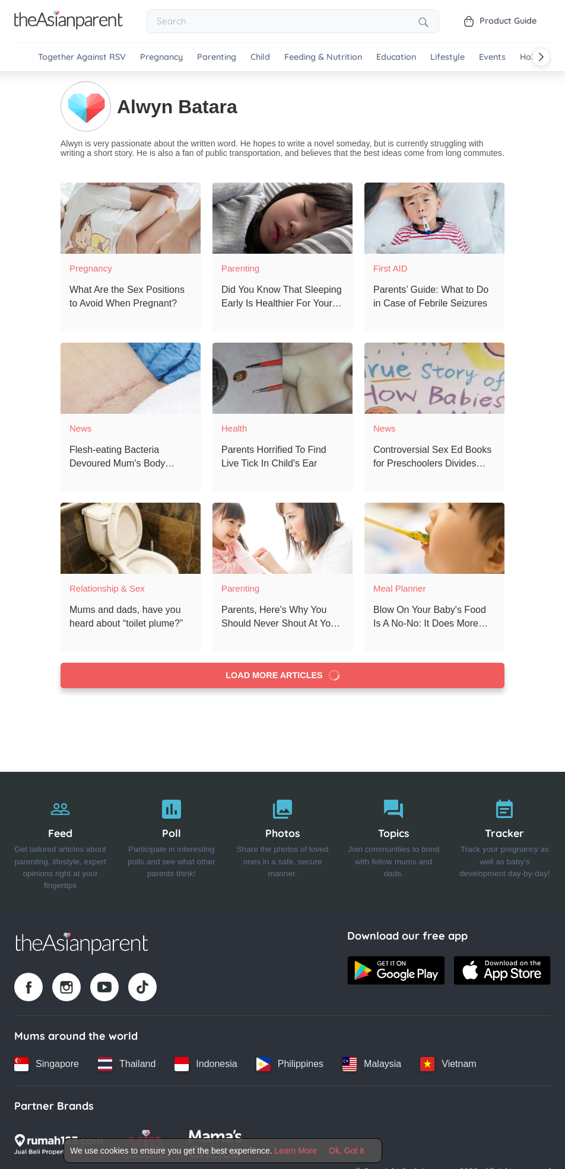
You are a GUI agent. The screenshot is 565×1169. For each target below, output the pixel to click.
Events (492, 57)
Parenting (216, 57)
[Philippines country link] (289, 1063)
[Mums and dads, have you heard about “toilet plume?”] (131, 538)
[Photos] (282, 841)
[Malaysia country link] (371, 1063)
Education (396, 57)
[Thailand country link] (126, 1063)
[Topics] (393, 841)
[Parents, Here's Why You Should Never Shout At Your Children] (282, 538)
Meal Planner (399, 588)
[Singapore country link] (46, 1063)
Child (260, 57)
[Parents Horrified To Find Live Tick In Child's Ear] (282, 378)
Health (234, 428)
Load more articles (283, 675)
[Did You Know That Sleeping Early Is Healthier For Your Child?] (282, 217)
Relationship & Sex (107, 588)
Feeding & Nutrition (323, 57)
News (80, 428)
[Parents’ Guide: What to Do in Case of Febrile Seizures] (434, 217)
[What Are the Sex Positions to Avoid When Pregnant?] (131, 217)
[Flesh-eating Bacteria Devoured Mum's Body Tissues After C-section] (131, 378)
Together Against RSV (82, 57)
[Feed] (60, 841)
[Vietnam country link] (448, 1063)
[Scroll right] (541, 56)
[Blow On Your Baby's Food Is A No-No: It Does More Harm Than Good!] (434, 538)
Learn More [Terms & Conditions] (296, 1150)
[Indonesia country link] (205, 1063)
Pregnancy (161, 57)
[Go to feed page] (68, 26)
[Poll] (171, 841)
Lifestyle (447, 57)
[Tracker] (504, 841)
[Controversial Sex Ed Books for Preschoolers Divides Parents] (434, 378)
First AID (390, 268)
